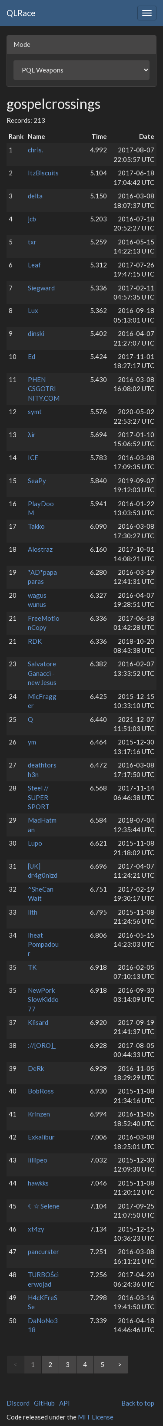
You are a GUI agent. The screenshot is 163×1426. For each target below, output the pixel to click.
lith (32, 912)
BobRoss (41, 1091)
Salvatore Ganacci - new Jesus (42, 673)
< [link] (15, 1364)
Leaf (34, 265)
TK (32, 967)
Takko (36, 526)
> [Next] (120, 1364)
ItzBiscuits (43, 173)
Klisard (38, 1022)
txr (32, 242)
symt (35, 411)
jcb (32, 219)
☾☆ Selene (44, 1206)
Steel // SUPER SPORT (39, 797)
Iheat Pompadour (43, 944)
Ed (31, 356)
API (64, 1403)
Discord (18, 1403)
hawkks (38, 1183)
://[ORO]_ (42, 1045)
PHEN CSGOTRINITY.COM (44, 388)
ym (32, 742)
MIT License (95, 1417)
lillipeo (37, 1160)
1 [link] (33, 1364)
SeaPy (37, 480)
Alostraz (40, 549)
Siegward (41, 288)
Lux (33, 310)
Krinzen (39, 1114)
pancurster (43, 1251)
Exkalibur (41, 1137)
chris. (35, 150)
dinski (36, 333)
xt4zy (36, 1229)
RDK (35, 641)
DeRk (36, 1068)
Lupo (35, 843)
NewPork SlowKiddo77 (43, 999)
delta (35, 196)
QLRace (21, 13)
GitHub (44, 1403)
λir (32, 434)
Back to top (137, 1403)
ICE (33, 457)
